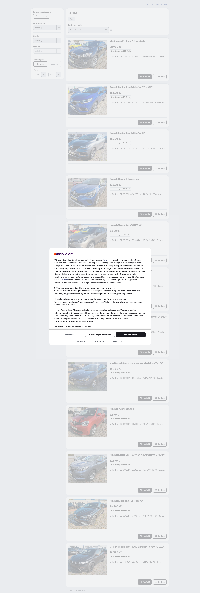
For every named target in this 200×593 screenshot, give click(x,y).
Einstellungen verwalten (100, 334)
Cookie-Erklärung (117, 341)
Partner (105, 260)
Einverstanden (130, 334)
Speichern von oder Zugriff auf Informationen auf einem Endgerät (86, 288)
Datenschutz (99, 341)
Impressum (82, 341)
